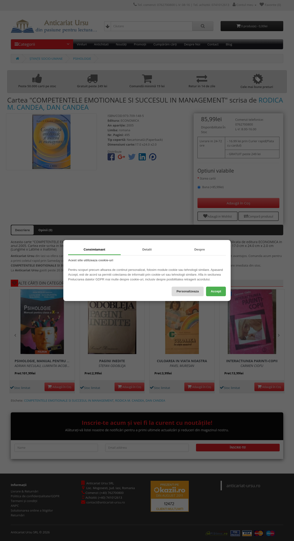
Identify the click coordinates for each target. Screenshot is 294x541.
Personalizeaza (187, 291)
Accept (216, 291)
